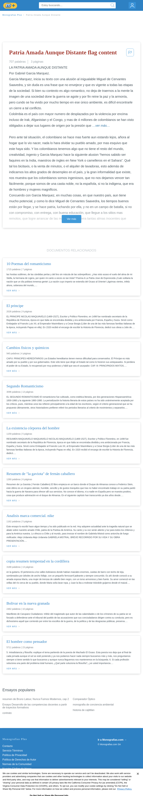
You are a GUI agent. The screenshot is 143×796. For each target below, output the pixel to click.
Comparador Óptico (84, 699)
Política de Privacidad (14, 755)
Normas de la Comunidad (16, 764)
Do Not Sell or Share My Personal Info (24, 773)
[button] (130, 53)
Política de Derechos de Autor (19, 759)
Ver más (71, 219)
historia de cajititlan (84, 710)
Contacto (7, 746)
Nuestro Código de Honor (16, 768)
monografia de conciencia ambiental (93, 704)
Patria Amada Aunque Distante (43, 15)
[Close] (137, 780)
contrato (7, 713)
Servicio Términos (12, 750)
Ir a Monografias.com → (112, 739)
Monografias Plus (12, 15)
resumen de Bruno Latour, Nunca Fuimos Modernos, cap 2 (35, 699)
